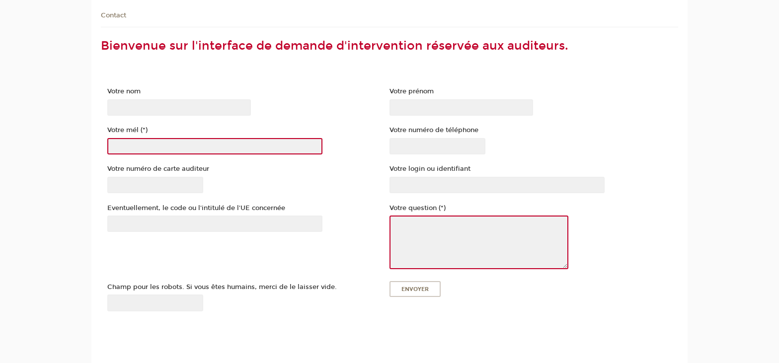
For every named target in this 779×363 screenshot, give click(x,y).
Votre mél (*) (127, 130)
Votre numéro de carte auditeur (158, 169)
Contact (113, 15)
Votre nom (124, 91)
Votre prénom (412, 91)
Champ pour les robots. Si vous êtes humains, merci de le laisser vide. (222, 287)
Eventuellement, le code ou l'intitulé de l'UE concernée (196, 208)
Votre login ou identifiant (430, 169)
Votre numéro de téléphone (434, 130)
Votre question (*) (418, 208)
